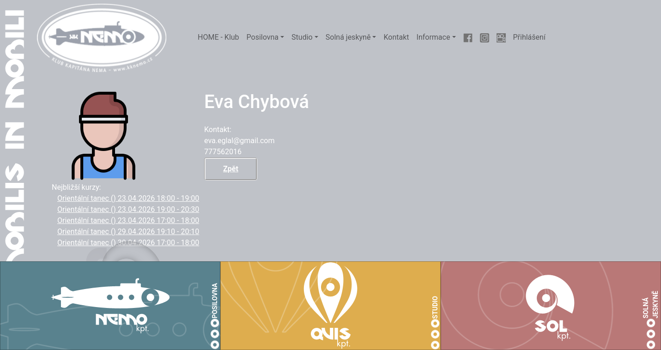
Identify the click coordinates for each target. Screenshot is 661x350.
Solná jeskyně (348, 37)
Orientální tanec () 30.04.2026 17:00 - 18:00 (128, 242)
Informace (433, 37)
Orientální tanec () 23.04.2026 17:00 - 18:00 (128, 220)
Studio (302, 37)
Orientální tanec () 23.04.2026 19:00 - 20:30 (128, 209)
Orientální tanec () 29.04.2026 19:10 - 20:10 (128, 231)
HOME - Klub (218, 37)
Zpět (230, 168)
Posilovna (263, 37)
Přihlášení (529, 37)
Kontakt (396, 37)
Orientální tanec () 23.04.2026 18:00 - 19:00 (128, 198)
